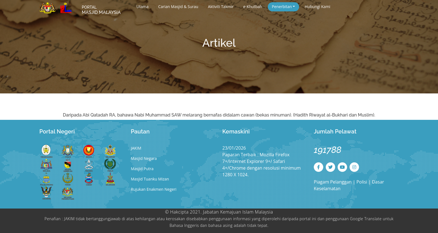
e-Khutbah (252, 6)
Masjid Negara (144, 158)
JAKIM (136, 148)
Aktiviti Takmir (220, 6)
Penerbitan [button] (282, 6)
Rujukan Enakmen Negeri (153, 189)
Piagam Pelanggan (333, 182)
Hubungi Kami (317, 6)
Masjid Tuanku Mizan (150, 179)
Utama (142, 6)
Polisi (361, 182)
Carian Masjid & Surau (178, 6)
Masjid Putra (142, 168)
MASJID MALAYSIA (101, 10)
